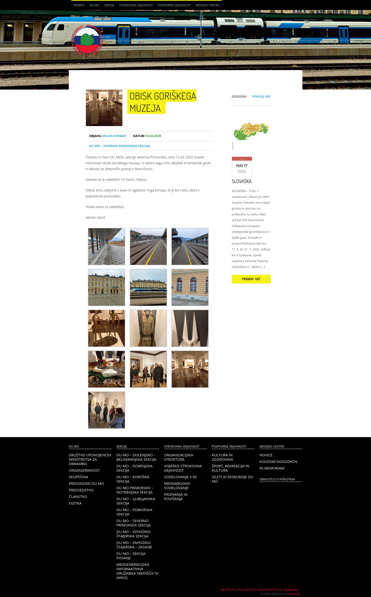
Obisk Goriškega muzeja (163, 102)
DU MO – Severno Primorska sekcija (119, 146)
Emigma (293, 594)
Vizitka (75, 503)
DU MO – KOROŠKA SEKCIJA (133, 479)
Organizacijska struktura (178, 457)
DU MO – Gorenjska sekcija (135, 468)
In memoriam (272, 468)
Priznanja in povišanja (176, 496)
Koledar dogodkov (279, 461)
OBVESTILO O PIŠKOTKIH (277, 479)
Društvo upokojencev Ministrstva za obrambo (90, 459)
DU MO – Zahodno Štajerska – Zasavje (134, 544)
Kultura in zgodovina (222, 457)
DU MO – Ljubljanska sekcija (136, 500)
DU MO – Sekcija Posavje (131, 555)
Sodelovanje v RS (180, 477)
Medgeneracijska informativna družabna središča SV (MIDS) (138, 571)
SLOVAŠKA (242, 181)
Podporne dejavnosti (174, 5)
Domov (79, 5)
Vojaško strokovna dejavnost (183, 468)
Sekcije (109, 5)
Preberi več (251, 279)
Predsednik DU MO (86, 483)
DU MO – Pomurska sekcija (134, 511)
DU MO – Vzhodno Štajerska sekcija (134, 533)
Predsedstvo (81, 490)
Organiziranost (84, 470)
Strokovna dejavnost (136, 5)
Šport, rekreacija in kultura (231, 468)
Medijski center (207, 5)
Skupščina (78, 477)
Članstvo (78, 496)
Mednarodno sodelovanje (177, 485)
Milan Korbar (107, 136)
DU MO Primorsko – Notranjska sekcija (135, 490)
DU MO (95, 5)
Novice (266, 455)
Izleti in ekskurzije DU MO (232, 479)
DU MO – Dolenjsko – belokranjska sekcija (136, 457)
